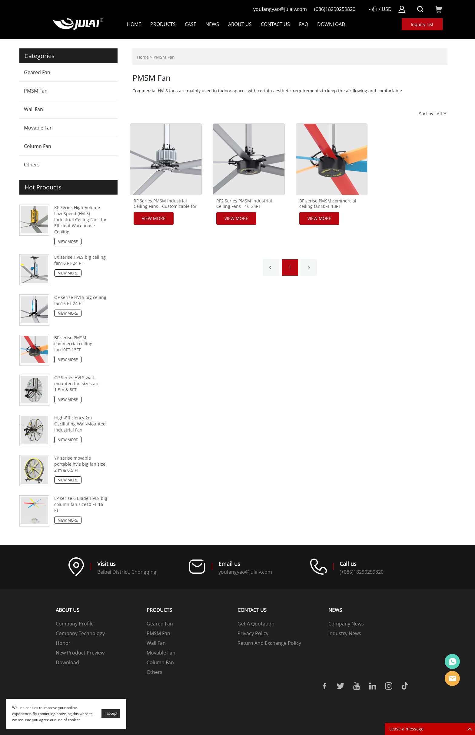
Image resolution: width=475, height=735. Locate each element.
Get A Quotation (256, 623)
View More (68, 241)
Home (134, 24)
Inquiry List (422, 24)
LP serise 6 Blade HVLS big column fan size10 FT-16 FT (80, 504)
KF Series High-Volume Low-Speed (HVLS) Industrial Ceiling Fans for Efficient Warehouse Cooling (80, 220)
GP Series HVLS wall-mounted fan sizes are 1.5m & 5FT (77, 383)
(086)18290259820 (334, 9)
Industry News (344, 633)
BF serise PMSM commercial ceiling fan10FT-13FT (73, 344)
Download (67, 662)
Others (32, 164)
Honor (63, 643)
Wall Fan (33, 109)
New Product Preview (80, 652)
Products (163, 24)
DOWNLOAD (331, 24)
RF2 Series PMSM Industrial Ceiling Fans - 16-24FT (244, 203)
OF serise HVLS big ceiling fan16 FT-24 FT (80, 300)
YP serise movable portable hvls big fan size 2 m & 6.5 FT (79, 464)
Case (190, 24)
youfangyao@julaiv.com (280, 9)
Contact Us (275, 24)
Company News (346, 623)
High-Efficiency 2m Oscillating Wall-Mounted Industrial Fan (80, 424)
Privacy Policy (253, 633)
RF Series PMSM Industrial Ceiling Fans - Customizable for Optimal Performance (165, 206)
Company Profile (75, 623)
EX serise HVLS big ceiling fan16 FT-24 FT (80, 260)
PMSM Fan (36, 90)
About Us (240, 24)
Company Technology (80, 633)
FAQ (303, 24)
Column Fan (37, 146)
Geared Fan (37, 72)
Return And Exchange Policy (269, 643)
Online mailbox (452, 678)
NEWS (212, 24)
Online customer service (452, 661)
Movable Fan (38, 127)
